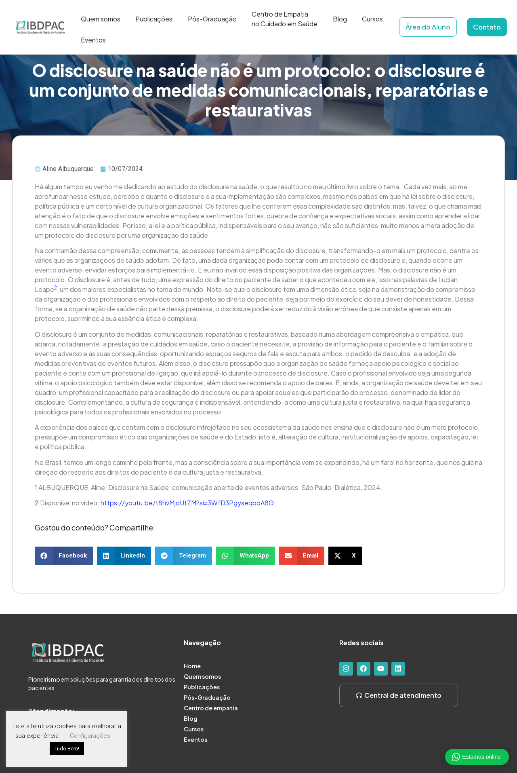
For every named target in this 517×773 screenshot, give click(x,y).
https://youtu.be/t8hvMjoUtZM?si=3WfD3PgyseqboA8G (187, 502)
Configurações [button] (90, 735)
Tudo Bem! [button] (67, 749)
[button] (64, 556)
